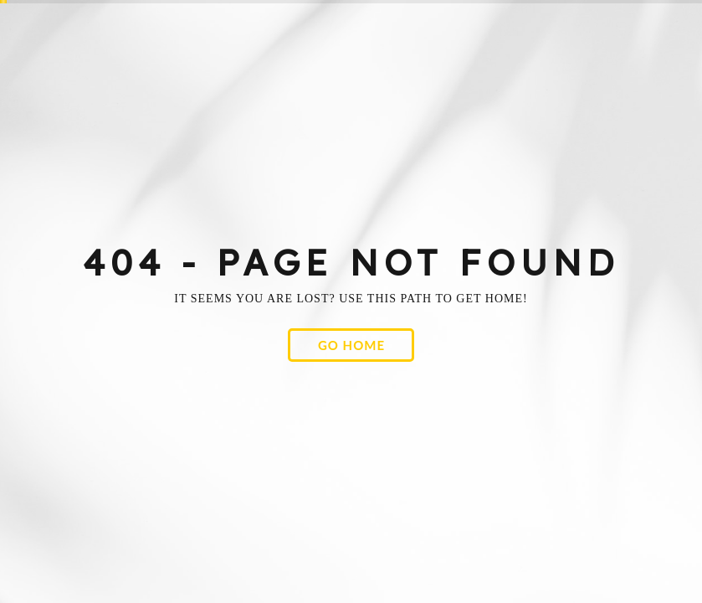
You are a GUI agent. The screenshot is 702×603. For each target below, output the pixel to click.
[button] (351, 345)
